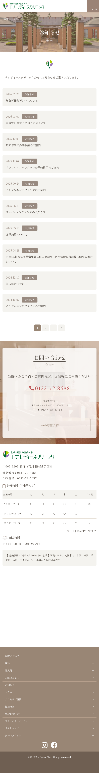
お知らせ (9, 685)
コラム (8, 692)
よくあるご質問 (13, 699)
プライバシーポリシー (16, 721)
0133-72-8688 (49, 388)
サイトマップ (12, 728)
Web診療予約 (49, 425)
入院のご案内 (12, 677)
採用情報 (9, 706)
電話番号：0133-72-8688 (20, 473)
